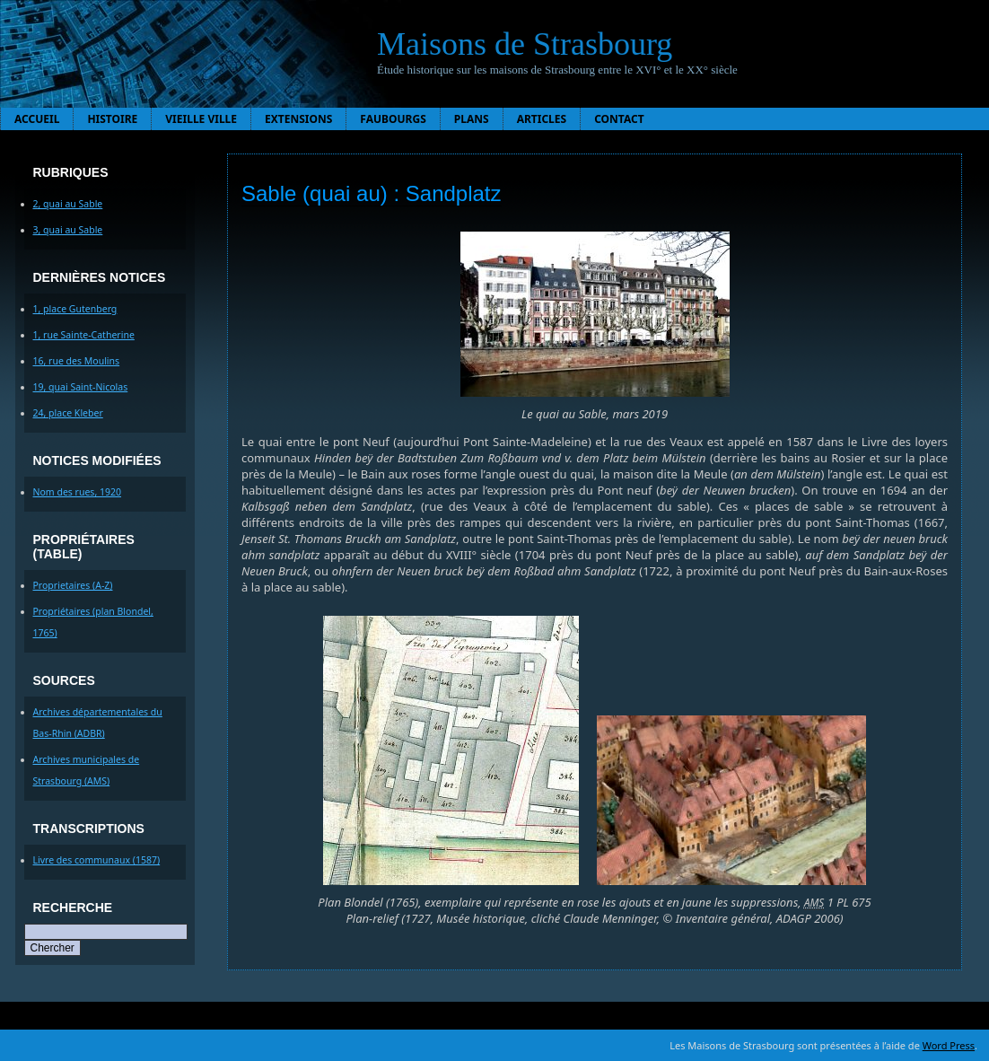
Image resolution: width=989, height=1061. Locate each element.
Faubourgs (392, 119)
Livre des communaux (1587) (97, 860)
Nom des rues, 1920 (77, 492)
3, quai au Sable (68, 230)
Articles (542, 119)
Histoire (112, 119)
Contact (619, 119)
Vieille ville (201, 119)
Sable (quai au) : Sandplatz (371, 193)
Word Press (949, 1045)
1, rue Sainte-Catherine (84, 335)
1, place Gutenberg (75, 309)
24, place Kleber (68, 413)
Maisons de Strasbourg (524, 44)
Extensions (298, 119)
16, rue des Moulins (76, 361)
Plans (471, 119)
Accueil (36, 119)
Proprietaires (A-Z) (73, 585)
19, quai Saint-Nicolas (80, 387)
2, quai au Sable (68, 203)
